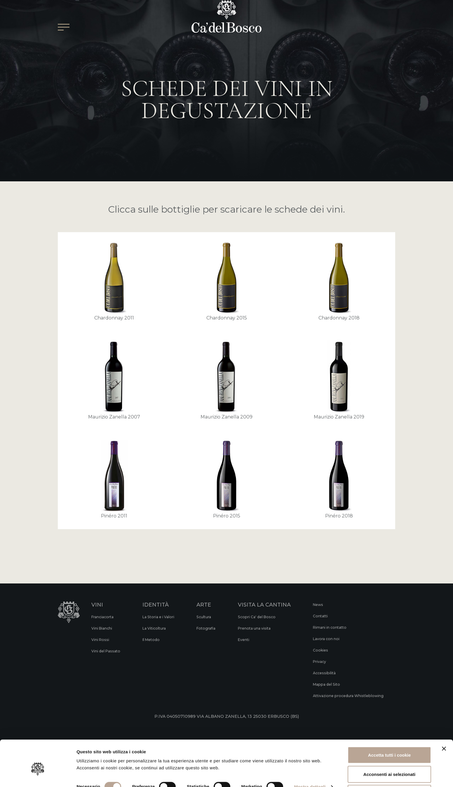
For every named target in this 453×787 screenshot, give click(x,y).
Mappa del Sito (326, 684)
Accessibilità (324, 672)
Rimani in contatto (330, 627)
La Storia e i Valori (162, 616)
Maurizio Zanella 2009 (226, 380)
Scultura (208, 616)
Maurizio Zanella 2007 (114, 380)
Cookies (319, 650)
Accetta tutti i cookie (389, 733)
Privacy (318, 661)
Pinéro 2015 (226, 479)
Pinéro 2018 (339, 479)
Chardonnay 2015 (226, 281)
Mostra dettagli (310, 764)
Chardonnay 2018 (339, 281)
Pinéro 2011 (114, 479)
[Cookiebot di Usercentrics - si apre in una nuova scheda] (37, 775)
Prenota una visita (258, 628)
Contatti (319, 616)
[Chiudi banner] (444, 727)
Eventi (246, 639)
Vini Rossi (101, 639)
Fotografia (210, 628)
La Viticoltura (157, 628)
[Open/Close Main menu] (63, 42)
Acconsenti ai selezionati (389, 752)
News (317, 604)
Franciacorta (104, 616)
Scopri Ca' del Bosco (260, 616)
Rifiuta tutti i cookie (389, 771)
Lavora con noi (326, 638)
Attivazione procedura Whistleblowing (334, 698)
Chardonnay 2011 (114, 281)
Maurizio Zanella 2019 (339, 380)
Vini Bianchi (104, 628)
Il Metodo (154, 639)
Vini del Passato (108, 651)
